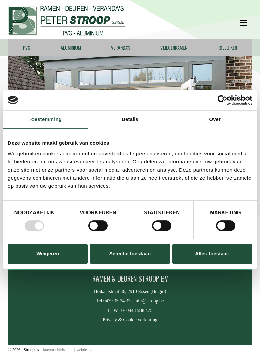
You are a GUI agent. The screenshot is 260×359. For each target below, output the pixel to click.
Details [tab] (130, 119)
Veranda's (120, 47)
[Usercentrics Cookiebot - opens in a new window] (222, 100)
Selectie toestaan (130, 253)
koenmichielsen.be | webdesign (68, 349)
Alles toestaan (212, 253)
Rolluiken (227, 47)
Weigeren (47, 253)
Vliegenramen (173, 47)
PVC (26, 47)
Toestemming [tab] (45, 119)
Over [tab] (215, 119)
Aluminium (71, 47)
